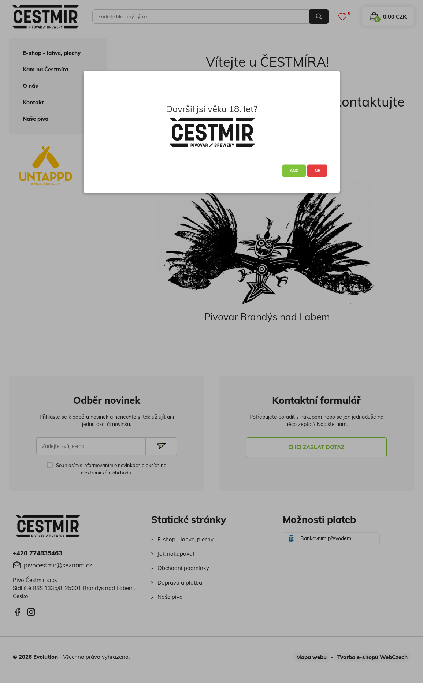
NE (317, 170)
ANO (294, 170)
